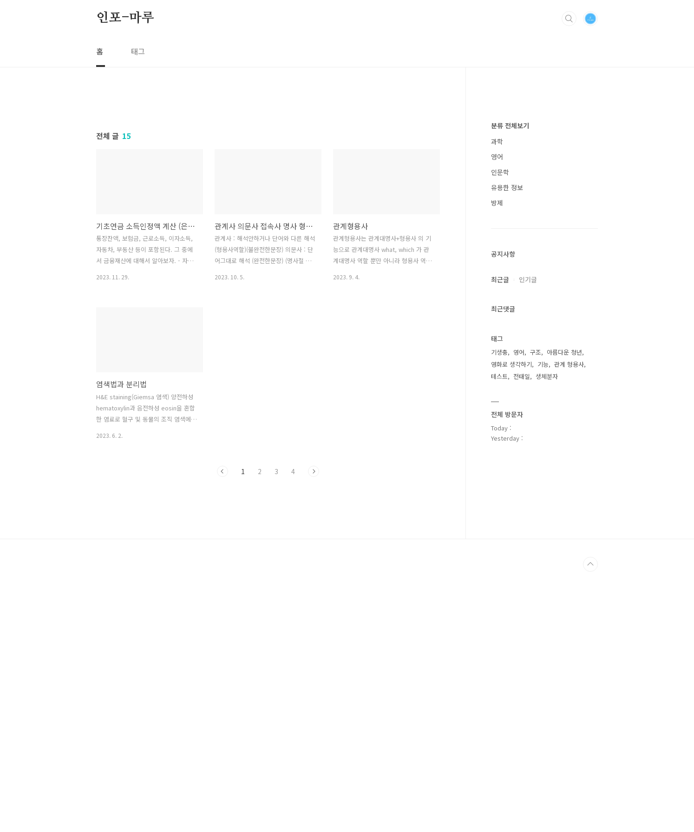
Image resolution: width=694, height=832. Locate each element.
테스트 (499, 655)
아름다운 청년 (564, 631)
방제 (497, 481)
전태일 (521, 655)
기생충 (499, 631)
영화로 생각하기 (511, 643)
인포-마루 (125, 18)
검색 (569, 19)
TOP (590, 824)
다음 (313, 601)
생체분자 (547, 655)
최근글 (500, 558)
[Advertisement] (268, 180)
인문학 (500, 451)
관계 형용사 (569, 643)
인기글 (528, 558)
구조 (535, 631)
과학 (497, 420)
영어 (497, 435)
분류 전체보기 (510, 404)
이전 (222, 601)
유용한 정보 (507, 466)
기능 (543, 643)
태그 (138, 51)
